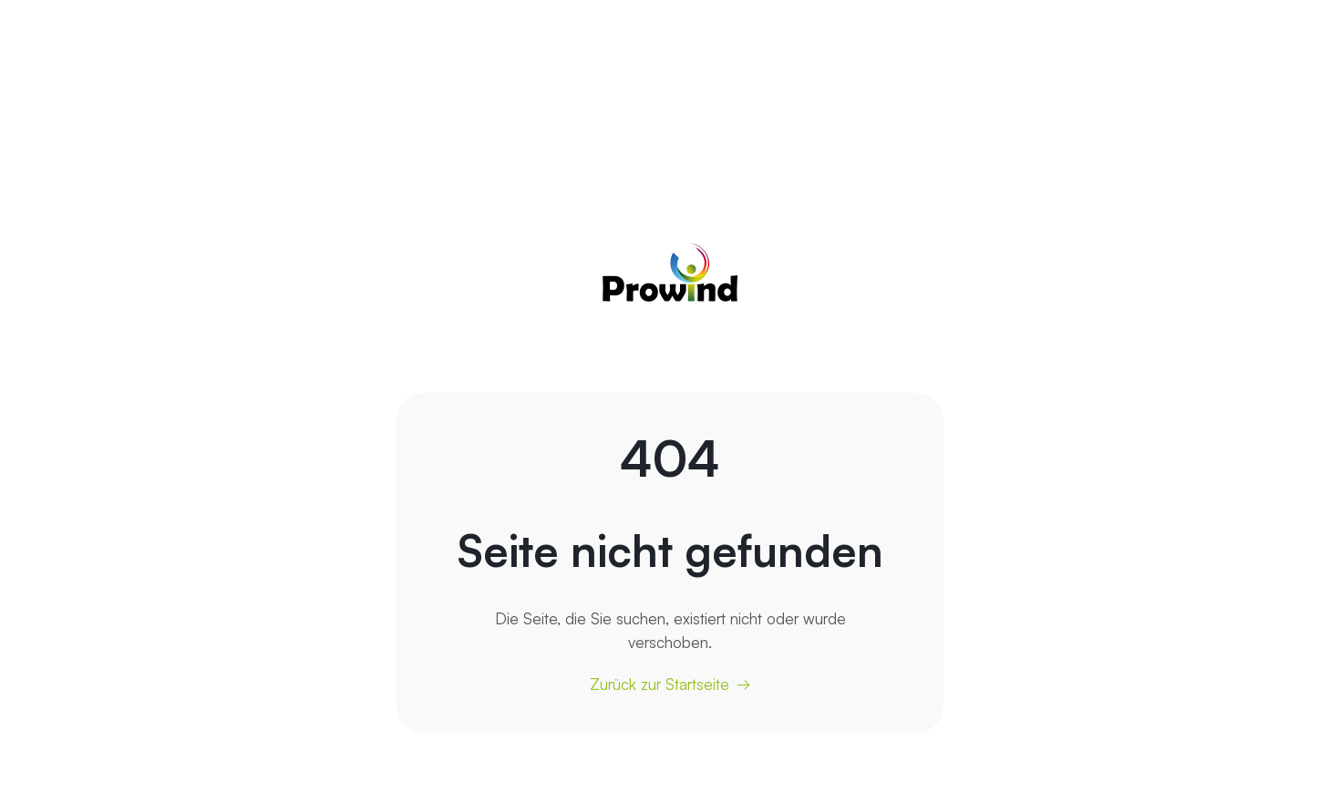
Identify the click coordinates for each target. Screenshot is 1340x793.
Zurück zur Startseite (659, 684)
